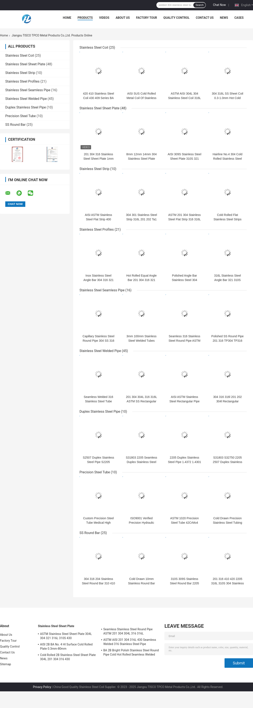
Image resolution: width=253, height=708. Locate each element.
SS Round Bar (15, 125)
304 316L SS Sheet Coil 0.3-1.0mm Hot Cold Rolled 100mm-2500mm (227, 98)
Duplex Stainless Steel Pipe (25, 107)
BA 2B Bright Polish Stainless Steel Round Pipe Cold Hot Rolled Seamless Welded (131, 652)
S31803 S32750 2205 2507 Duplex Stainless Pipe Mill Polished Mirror (228, 462)
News (224, 17)
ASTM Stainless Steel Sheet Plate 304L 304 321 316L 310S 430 (66, 636)
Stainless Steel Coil (19, 56)
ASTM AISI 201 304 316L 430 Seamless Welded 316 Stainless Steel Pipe (129, 642)
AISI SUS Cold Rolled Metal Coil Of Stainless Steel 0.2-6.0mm (141, 98)
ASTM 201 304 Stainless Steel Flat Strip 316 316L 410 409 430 (184, 219)
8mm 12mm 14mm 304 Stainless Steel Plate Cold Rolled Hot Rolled (141, 159)
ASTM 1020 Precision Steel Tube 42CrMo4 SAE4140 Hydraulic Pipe (184, 523)
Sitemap (5, 664)
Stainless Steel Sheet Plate (25, 64)
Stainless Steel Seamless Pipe (27, 90)
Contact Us (205, 17)
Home (67, 17)
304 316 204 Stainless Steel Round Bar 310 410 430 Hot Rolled (98, 583)
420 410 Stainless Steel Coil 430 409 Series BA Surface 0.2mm (98, 98)
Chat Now (219, 5)
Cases (239, 17)
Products (85, 17)
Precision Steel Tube (20, 116)
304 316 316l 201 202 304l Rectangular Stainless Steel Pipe (227, 401)
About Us (123, 17)
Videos (104, 17)
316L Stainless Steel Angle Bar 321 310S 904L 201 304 (227, 280)
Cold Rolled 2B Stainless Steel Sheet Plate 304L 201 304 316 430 (68, 657)
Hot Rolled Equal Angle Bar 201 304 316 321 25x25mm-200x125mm (141, 280)
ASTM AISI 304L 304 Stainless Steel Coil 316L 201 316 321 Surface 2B (184, 98)
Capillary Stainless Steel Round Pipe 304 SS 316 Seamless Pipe (98, 341)
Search (199, 5)
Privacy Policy (42, 687)
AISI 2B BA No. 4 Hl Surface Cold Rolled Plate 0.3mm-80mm (66, 646)
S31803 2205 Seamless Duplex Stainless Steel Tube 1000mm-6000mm (141, 462)
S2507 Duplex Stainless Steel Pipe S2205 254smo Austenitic (98, 462)
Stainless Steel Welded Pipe (26, 99)
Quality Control (176, 17)
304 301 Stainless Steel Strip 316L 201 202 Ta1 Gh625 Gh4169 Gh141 (141, 219)
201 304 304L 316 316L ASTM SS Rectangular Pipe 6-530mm (141, 401)
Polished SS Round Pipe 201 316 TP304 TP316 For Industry (227, 341)
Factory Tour (146, 17)
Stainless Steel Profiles (22, 81)
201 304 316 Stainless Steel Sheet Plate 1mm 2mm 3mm (98, 159)
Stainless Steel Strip (20, 73)
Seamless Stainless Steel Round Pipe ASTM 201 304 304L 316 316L (128, 631)
